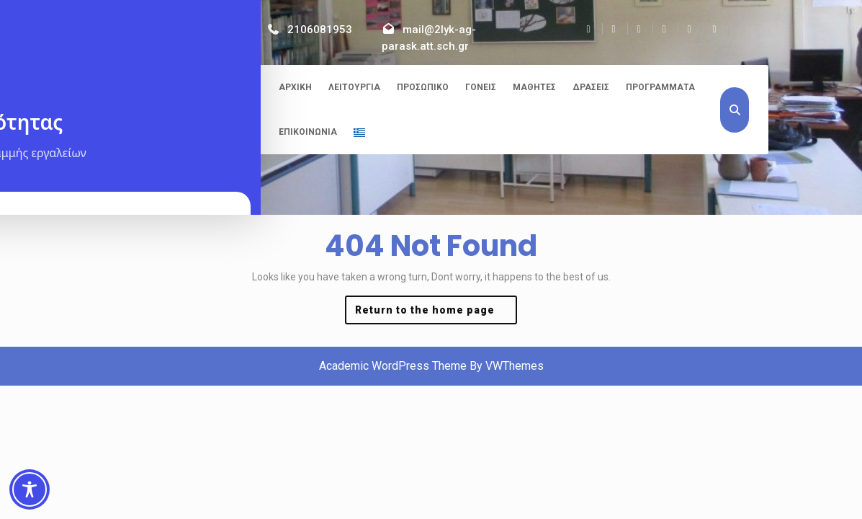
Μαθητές (534, 87)
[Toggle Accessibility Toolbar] (29, 489)
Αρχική (295, 87)
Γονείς (480, 87)
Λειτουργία (354, 87)
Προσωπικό (423, 87)
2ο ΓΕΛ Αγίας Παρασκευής (189, 90)
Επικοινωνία (308, 132)
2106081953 (319, 29)
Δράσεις (591, 87)
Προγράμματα (660, 87)
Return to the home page (436, 313)
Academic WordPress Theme (393, 366)
